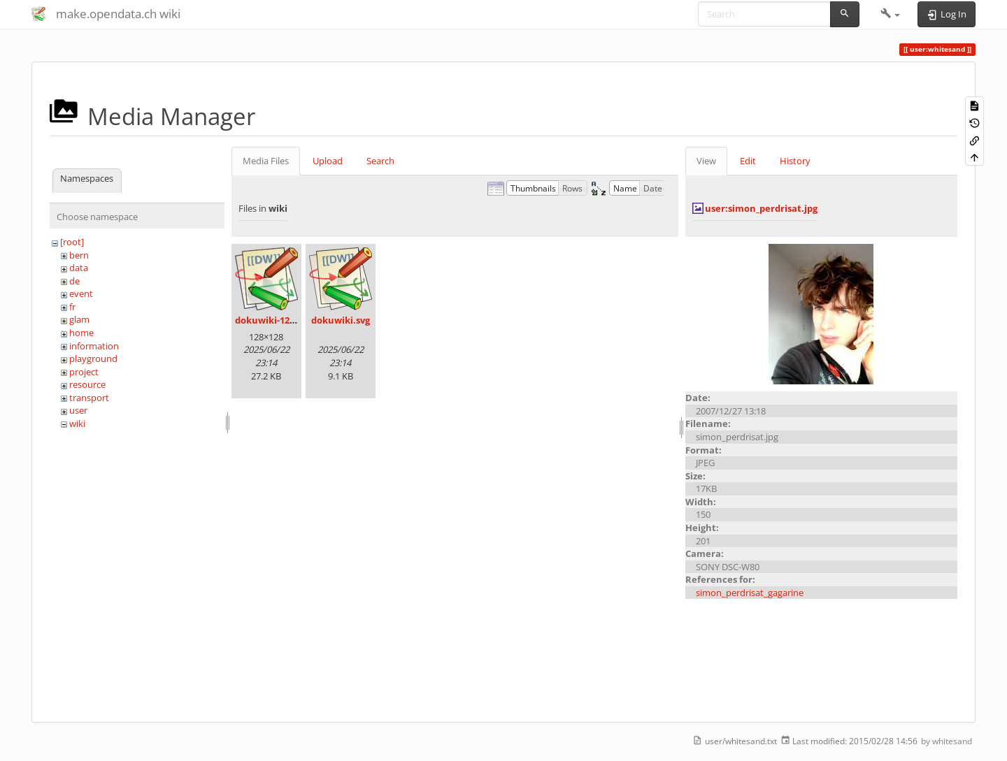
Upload (328, 160)
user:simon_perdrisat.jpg (761, 208)
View (706, 160)
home (81, 332)
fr (72, 306)
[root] (72, 241)
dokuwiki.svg (340, 320)
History (795, 160)
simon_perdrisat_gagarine (750, 592)
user (78, 410)
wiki (77, 423)
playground (93, 358)
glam (79, 319)
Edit (748, 160)
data (78, 267)
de (74, 281)
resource (87, 384)
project (84, 371)
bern (79, 255)
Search (380, 160)
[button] (890, 14)
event (81, 293)
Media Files (266, 160)
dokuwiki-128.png (274, 320)
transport (89, 397)
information (94, 346)
